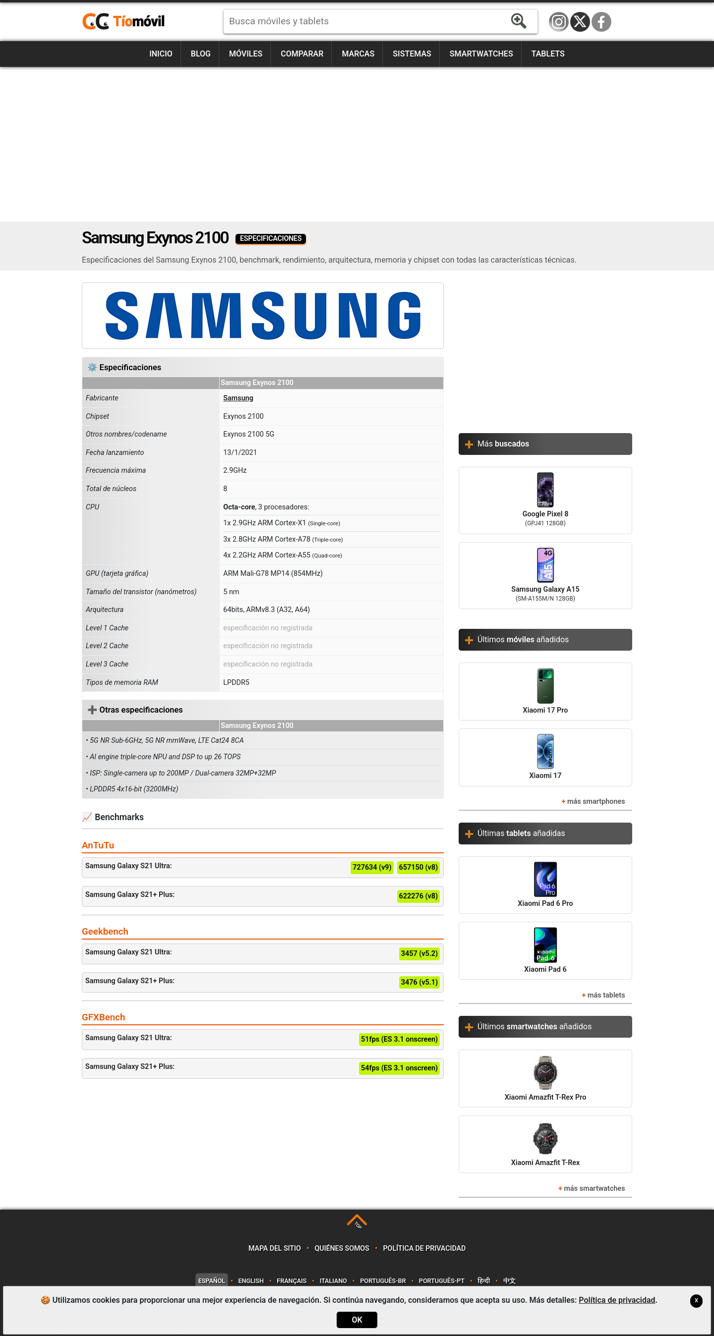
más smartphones (596, 801)
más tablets (606, 995)
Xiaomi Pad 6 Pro (545, 885)
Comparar (302, 53)
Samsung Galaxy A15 (545, 576)
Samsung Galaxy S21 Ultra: (262, 868)
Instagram (559, 22)
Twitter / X (580, 22)
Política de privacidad (424, 1248)
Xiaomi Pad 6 (545, 950)
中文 (509, 1280)
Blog (201, 53)
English (251, 1280)
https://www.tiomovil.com (138, 21)
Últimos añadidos (523, 639)
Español (211, 1280)
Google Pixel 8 (545, 500)
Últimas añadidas (521, 833)
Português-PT (442, 1280)
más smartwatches (594, 1188)
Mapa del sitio (274, 1248)
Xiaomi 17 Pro (545, 691)
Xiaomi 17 (546, 757)
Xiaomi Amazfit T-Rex (545, 1144)
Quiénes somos (342, 1248)
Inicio (161, 53)
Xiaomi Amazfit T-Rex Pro (546, 1078)
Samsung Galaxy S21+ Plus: (262, 896)
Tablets (548, 53)
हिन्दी (483, 1280)
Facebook (601, 22)
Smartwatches (481, 53)
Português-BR (383, 1280)
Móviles (245, 53)
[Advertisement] (357, 144)
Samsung (238, 398)
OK (357, 1320)
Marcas (358, 53)
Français (291, 1280)
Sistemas (412, 53)
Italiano (333, 1280)
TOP (357, 1225)
